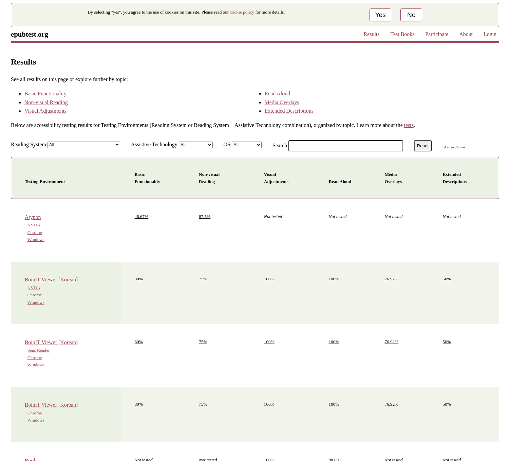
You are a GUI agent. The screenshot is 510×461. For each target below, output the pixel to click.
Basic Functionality (45, 93)
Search (279, 145)
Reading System (28, 144)
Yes (380, 14)
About (466, 34)
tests (409, 125)
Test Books (402, 34)
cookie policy (242, 12)
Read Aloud (277, 93)
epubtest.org (29, 34)
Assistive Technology (154, 144)
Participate (436, 34)
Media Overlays (282, 102)
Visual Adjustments (45, 111)
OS (227, 144)
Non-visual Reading (46, 102)
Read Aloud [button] (339, 181)
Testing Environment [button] (45, 181)
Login (490, 34)
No (411, 14)
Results (372, 34)
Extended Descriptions (289, 111)
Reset (423, 145)
